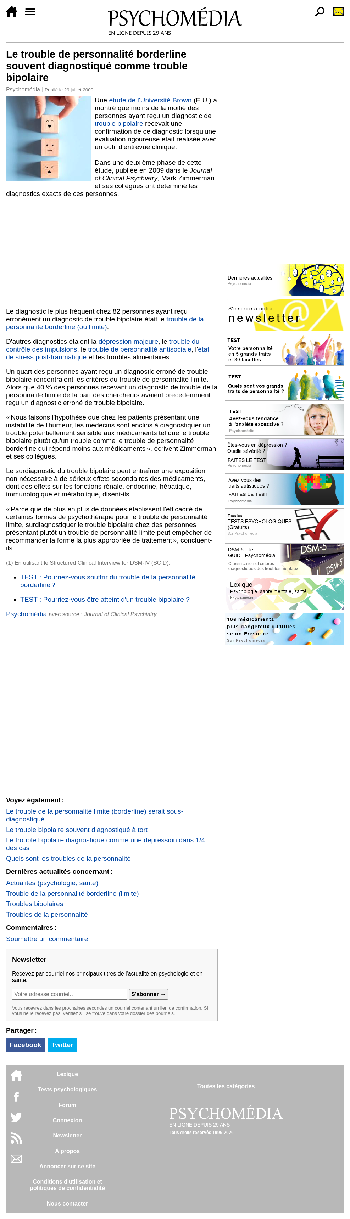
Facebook (25, 1045)
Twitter (62, 1045)
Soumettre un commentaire (47, 939)
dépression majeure (129, 341)
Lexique (67, 1074)
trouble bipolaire (119, 123)
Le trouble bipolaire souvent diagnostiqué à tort (77, 829)
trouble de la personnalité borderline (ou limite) (105, 323)
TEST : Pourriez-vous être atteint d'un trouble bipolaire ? (105, 599)
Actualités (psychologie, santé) (52, 883)
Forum (67, 1105)
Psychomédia (23, 89)
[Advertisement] (112, 250)
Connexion (67, 1120)
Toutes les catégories (226, 1086)
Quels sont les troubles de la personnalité (68, 858)
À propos (67, 1151)
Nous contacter (67, 1204)
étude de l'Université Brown (150, 100)
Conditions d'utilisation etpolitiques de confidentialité (67, 1185)
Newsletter (67, 1136)
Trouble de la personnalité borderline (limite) (72, 893)
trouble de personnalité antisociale (139, 349)
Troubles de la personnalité (47, 914)
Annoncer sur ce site (67, 1166)
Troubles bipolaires (34, 904)
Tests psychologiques (67, 1089)
